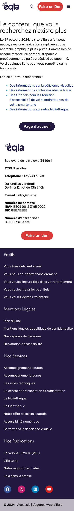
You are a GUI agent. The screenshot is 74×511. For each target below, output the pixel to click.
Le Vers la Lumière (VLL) (22, 453)
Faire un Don (50, 6)
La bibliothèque (15, 398)
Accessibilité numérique (21, 421)
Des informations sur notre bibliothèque (39, 109)
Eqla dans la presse (18, 476)
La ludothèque (14, 406)
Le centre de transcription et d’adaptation (34, 391)
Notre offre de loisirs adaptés (25, 414)
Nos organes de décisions (23, 336)
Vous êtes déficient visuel (23, 266)
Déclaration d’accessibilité (23, 344)
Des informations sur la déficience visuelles (41, 85)
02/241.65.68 (34, 176)
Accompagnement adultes (23, 368)
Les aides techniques (19, 383)
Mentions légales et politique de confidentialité (38, 328)
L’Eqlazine (11, 461)
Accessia (23, 504)
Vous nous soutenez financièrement (30, 274)
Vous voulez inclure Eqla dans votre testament (38, 282)
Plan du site (12, 321)
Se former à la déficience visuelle (28, 429)
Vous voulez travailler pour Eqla (26, 289)
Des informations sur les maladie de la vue (41, 90)
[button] (32, 6)
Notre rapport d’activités (22, 468)
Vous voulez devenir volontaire (26, 297)
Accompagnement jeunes (23, 375)
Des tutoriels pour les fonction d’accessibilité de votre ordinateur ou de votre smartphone (39, 99)
